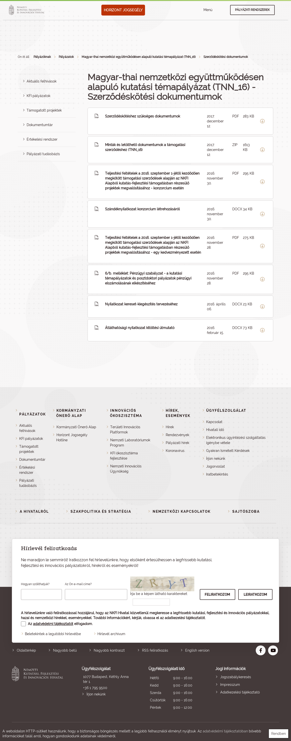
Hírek (170, 427)
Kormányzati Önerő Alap (76, 427)
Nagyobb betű (65, 650)
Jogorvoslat (215, 466)
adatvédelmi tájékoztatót (53, 624)
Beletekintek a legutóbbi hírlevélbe (53, 634)
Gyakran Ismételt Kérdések (228, 451)
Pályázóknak (42, 57)
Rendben (278, 734)
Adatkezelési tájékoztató (240, 692)
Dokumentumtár (40, 125)
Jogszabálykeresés (235, 677)
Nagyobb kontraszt (109, 650)
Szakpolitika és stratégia (101, 511)
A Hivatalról (34, 511)
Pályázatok (66, 57)
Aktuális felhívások (41, 81)
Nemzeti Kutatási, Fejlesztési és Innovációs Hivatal (38, 688)
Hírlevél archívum (111, 634)
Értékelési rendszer (42, 139)
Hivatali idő (215, 430)
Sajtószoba (246, 511)
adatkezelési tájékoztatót (185, 618)
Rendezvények (177, 435)
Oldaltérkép (26, 650)
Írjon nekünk (215, 459)
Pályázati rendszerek (252, 10)
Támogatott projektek (44, 110)
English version (197, 650)
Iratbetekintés (217, 474)
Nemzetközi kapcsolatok (182, 511)
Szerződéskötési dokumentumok (225, 57)
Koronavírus (175, 451)
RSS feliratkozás (155, 650)
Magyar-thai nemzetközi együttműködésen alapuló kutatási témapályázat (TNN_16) (139, 57)
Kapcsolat (214, 422)
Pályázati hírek (177, 443)
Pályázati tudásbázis (43, 154)
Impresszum (230, 685)
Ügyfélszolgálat (226, 410)
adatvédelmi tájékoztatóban (225, 731)
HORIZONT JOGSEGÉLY (123, 10)
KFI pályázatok (38, 96)
